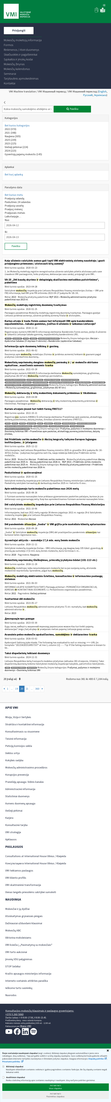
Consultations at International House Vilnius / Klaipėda (35, 856)
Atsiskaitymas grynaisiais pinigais (24, 916)
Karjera (9, 818)
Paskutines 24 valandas (18, 202)
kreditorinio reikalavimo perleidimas (19, 426)
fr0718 (26, 339)
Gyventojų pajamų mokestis (23, 154)
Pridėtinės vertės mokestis (51, 459)
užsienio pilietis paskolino (58, 426)
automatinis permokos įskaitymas (35, 385)
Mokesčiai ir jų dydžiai (17, 909)
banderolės (17, 339)
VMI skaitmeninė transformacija (23, 885)
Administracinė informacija (20, 789)
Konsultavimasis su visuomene (22, 732)
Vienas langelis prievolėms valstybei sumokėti (30, 892)
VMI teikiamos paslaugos (19, 871)
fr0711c (14, 424)
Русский (88, 95)
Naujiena (13, 136)
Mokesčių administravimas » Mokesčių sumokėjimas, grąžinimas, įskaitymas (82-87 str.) (55, 386)
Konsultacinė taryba (16, 825)
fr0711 (8, 424)
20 (21, 689)
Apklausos (11, 839)
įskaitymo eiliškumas (13, 385)
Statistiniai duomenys (17, 796)
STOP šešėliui (12, 966)
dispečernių (32, 668)
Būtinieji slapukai (12, 1066)
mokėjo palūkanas (40, 426)
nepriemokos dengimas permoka (61, 382)
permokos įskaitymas (34, 380)
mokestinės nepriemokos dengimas (18, 382)
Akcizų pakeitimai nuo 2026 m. (45, 462)
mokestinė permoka (40, 382)
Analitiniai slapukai (13, 1077)
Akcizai (32, 459)
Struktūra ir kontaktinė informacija (24, 724)
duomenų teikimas (18, 668)
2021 (10, 133)
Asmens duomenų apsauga (20, 803)
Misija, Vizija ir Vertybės (18, 717)
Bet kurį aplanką (14, 174)
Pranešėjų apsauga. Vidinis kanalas (24, 782)
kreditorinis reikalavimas (86, 424)
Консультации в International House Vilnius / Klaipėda (35, 863)
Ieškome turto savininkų (18, 988)
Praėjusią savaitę (14, 206)
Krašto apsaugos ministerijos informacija (28, 974)
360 (37, 689)
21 (27, 689)
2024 (10, 151)
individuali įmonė (69, 424)
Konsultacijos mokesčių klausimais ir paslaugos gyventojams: (39, 1011)
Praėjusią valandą (14, 198)
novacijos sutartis (77, 426)
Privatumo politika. (11, 1061)
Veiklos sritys (12, 753)
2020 (13, 554)
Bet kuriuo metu (14, 195)
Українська (100, 95)
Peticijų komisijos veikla (18, 746)
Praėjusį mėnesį (14, 209)
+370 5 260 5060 (14, 1014)
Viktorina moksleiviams (18, 938)
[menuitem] (23, 40)
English (102, 91)
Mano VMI (25, 1026)
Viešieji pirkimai (16, 147)
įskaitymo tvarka (98, 382)
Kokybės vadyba (14, 760)
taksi (7, 668)
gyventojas (31, 424)
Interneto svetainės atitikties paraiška (26, 981)
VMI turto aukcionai (16, 952)
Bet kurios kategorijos (17, 125)
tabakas (33, 339)
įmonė (40, 424)
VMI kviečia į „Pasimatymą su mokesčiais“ (28, 945)
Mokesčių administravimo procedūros (26, 767)
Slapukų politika (96, 1058)
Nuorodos (10, 995)
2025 (10, 140)
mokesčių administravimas (15, 380)
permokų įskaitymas (83, 382)
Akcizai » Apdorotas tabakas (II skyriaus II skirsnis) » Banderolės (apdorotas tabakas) (52, 340)
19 (16, 689)
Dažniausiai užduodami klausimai (23, 923)
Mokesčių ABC (13, 930)
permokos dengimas (52, 380)
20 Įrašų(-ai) (12, 679)
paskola (57, 424)
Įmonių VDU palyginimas (18, 959)
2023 (10, 143)
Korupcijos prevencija (17, 775)
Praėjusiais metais (15, 213)
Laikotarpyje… (13, 216)
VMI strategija (13, 832)
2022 (10, 129)
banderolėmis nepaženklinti (49, 339)
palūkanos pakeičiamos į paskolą (17, 429)
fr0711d (22, 424)
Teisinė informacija (15, 739)
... (12, 689)
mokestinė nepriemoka (70, 380)
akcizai (8, 339)
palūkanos (48, 424)
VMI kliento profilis (15, 878)
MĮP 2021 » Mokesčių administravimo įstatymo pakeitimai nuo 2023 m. (51, 298)
